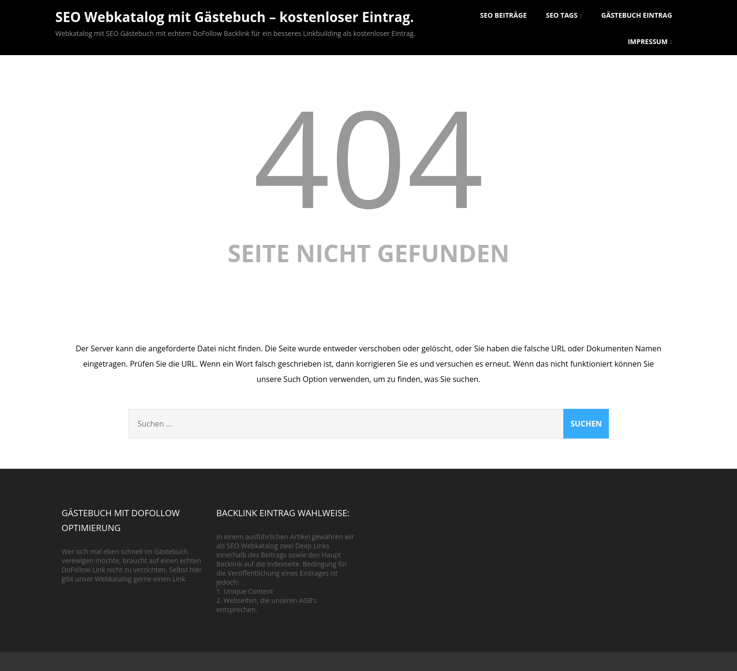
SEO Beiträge (503, 15)
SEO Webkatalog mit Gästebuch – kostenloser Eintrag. (234, 17)
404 (368, 156)
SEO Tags (564, 15)
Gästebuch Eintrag (636, 15)
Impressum (650, 41)
